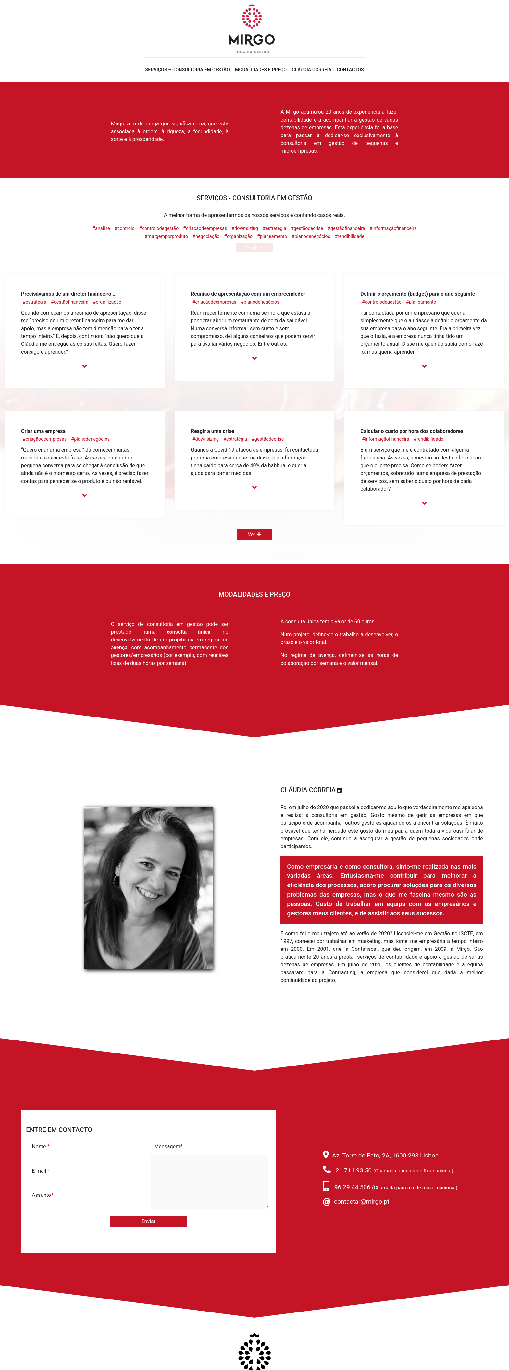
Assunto (42, 1195)
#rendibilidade (349, 236)
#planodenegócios (311, 236)
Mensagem (168, 1147)
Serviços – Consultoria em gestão (187, 69)
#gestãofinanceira (346, 228)
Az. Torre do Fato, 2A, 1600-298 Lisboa (385, 1155)
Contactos (350, 69)
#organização (238, 236)
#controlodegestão (159, 228)
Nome (40, 1147)
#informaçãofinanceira (393, 228)
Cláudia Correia (311, 69)
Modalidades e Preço (261, 69)
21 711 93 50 (354, 1170)
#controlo (125, 228)
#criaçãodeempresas (205, 228)
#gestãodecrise (307, 228)
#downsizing (244, 228)
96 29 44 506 (352, 1187)
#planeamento (272, 236)
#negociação (205, 236)
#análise (101, 228)
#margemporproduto (166, 236)
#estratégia (274, 228)
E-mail (41, 1171)
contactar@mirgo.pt (361, 1201)
